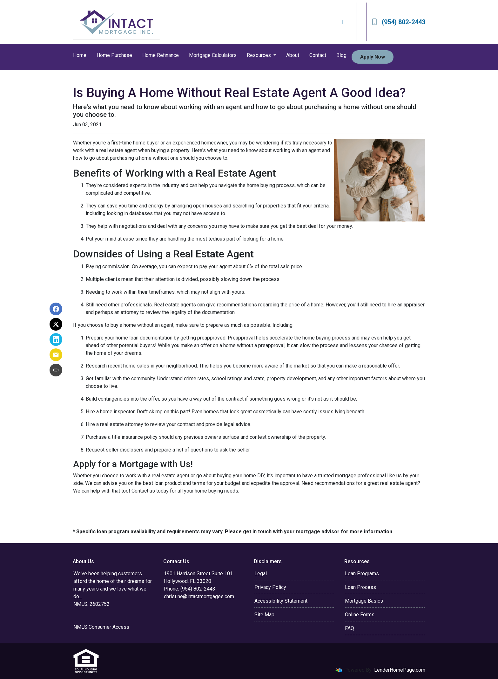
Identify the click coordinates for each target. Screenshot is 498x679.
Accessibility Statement (280, 601)
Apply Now (372, 57)
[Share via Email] (56, 354)
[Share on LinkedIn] (56, 339)
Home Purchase (114, 55)
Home (79, 55)
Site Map (264, 615)
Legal (260, 573)
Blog (341, 55)
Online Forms (359, 615)
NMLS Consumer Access (101, 627)
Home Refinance (160, 55)
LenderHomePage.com (399, 670)
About (292, 55)
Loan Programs (362, 573)
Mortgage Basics (364, 601)
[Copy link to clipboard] (56, 370)
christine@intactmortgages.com (199, 596)
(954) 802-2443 (398, 22)
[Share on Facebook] (56, 309)
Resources (259, 55)
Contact (317, 55)
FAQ (349, 628)
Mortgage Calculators (213, 55)
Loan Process (360, 587)
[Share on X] (56, 324)
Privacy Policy (270, 587)
